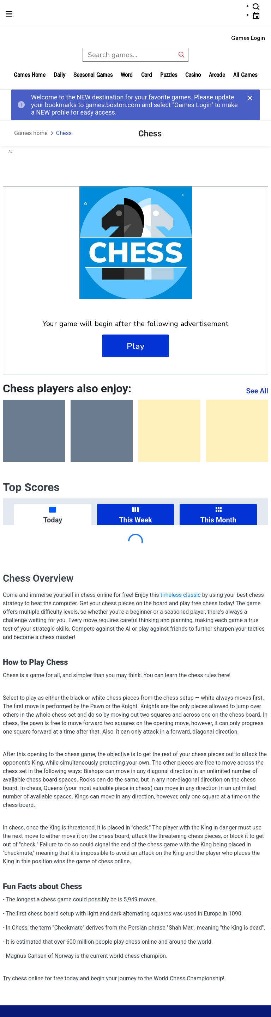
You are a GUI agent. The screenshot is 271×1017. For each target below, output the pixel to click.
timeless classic (180, 595)
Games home (30, 75)
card (146, 75)
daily (59, 75)
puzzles (168, 75)
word (127, 75)
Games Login (248, 38)
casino (193, 75)
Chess (64, 133)
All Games (245, 75)
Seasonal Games (93, 75)
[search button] (181, 55)
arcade (217, 75)
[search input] (129, 55)
